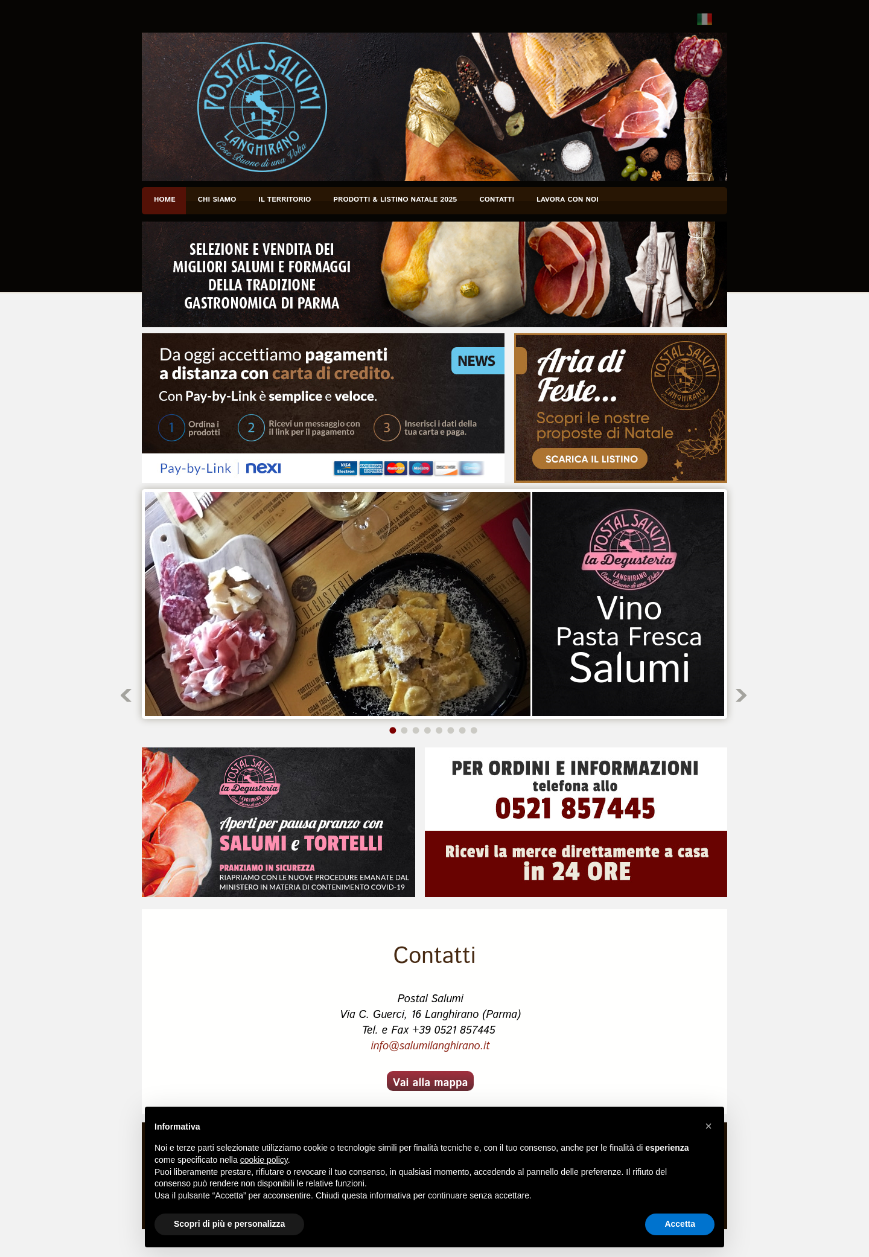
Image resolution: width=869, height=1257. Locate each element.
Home (165, 199)
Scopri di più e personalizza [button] (229, 1224)
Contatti (496, 199)
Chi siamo (217, 199)
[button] (708, 1126)
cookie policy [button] (264, 1160)
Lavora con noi (567, 199)
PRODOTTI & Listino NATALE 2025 (395, 199)
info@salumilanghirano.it (430, 1046)
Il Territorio (284, 199)
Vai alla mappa (430, 1083)
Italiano (704, 19)
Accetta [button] (679, 1224)
